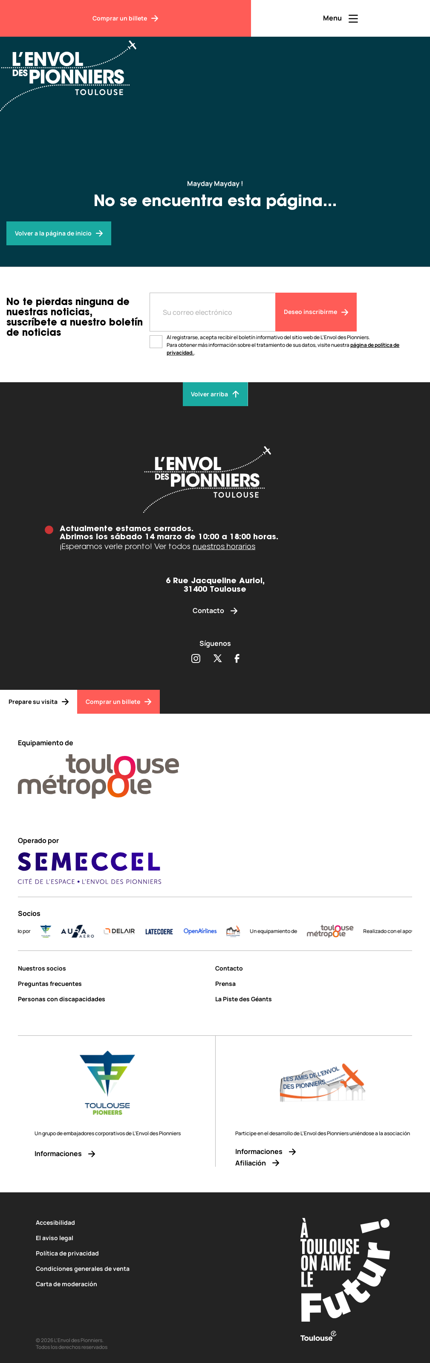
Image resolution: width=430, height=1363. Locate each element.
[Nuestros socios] (113, 968)
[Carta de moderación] (152, 1283)
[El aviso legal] (152, 1237)
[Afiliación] (322, 1163)
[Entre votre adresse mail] (212, 312)
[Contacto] (215, 610)
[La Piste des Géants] (313, 998)
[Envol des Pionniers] (74, 71)
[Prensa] (313, 983)
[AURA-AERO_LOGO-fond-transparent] (87, 931)
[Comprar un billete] (125, 18)
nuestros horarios (224, 546)
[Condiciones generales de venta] (152, 1268)
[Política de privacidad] (152, 1253)
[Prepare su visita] (38, 702)
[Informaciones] (108, 1153)
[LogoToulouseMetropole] (339, 931)
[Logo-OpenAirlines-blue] (209, 931)
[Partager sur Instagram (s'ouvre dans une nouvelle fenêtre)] (195, 659)
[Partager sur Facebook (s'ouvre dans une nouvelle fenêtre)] (237, 659)
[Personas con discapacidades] (113, 998)
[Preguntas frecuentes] (113, 983)
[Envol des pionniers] (58, 233)
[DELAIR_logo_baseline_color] (128, 931)
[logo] (242, 931)
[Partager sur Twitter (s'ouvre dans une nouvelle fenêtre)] (217, 659)
